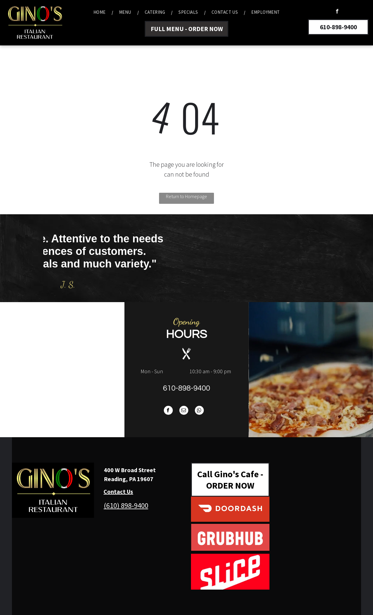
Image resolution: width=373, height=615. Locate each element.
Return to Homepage (186, 196)
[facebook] (337, 12)
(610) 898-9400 (126, 505)
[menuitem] (100, 12)
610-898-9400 (186, 388)
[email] (183, 411)
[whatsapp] (199, 411)
